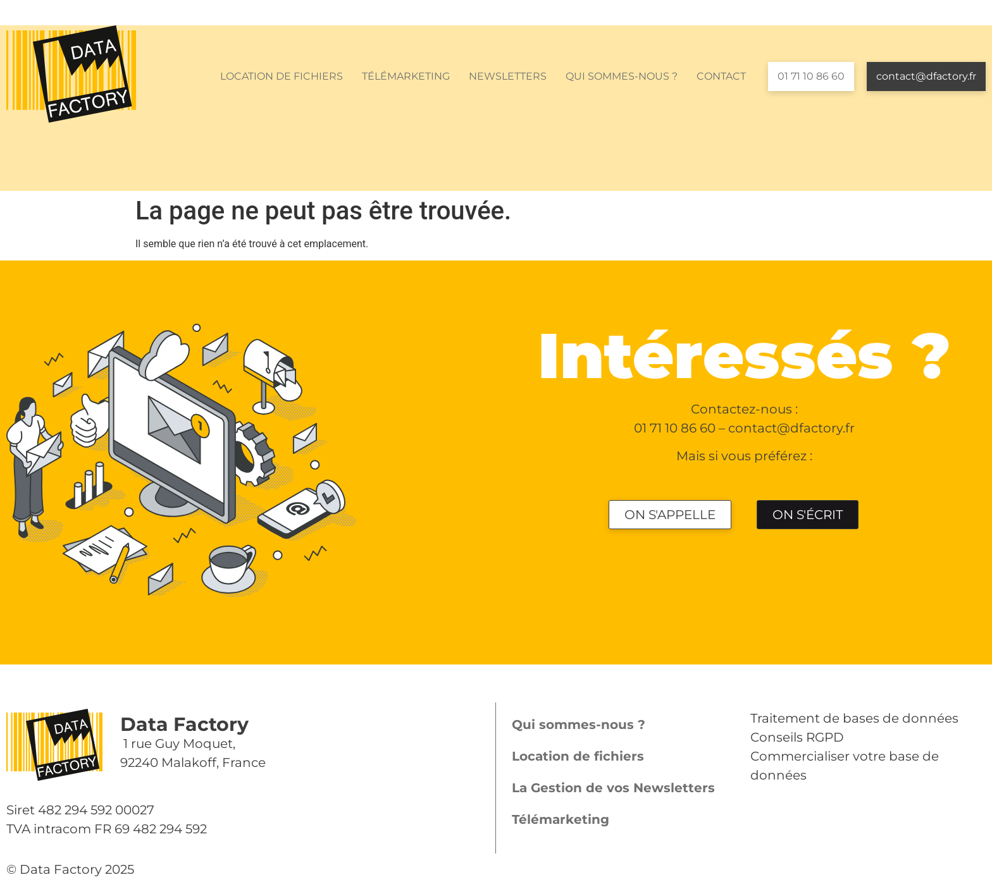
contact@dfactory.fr (926, 76)
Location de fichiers (578, 756)
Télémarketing (560, 819)
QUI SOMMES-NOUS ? (622, 76)
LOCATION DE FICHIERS (281, 76)
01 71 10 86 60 (811, 76)
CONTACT (721, 76)
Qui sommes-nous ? (578, 724)
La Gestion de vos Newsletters (613, 787)
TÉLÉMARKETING (406, 76)
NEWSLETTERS (508, 76)
